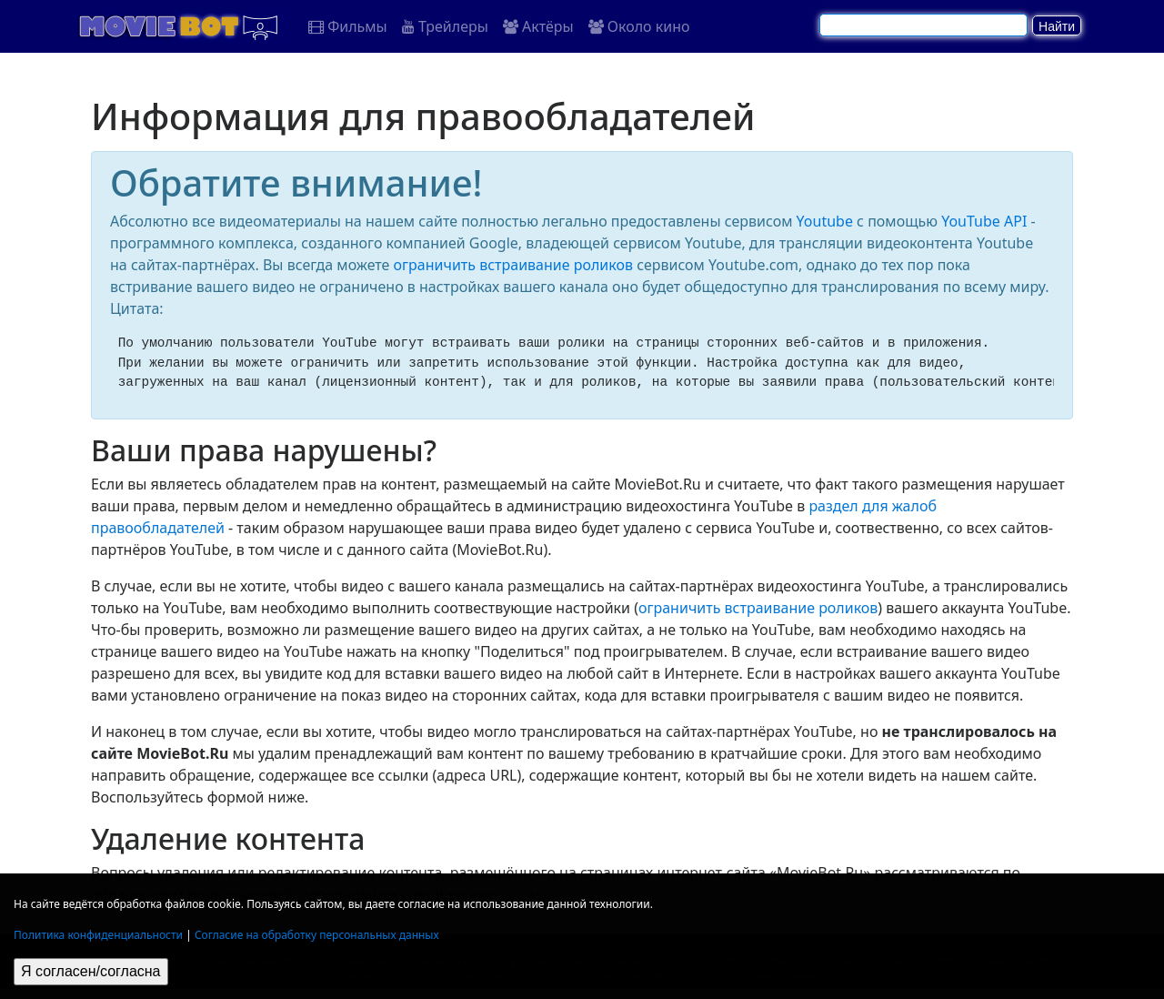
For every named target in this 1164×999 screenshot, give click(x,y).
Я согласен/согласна (91, 971)
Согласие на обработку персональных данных (317, 935)
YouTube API (984, 221)
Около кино (639, 26)
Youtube (825, 221)
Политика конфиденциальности (98, 935)
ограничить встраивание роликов (513, 265)
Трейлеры (445, 26)
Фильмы (347, 26)
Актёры (538, 26)
